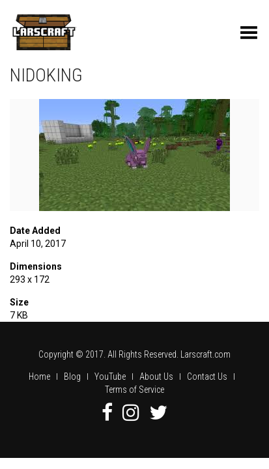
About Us (156, 376)
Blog (72, 376)
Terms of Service (134, 389)
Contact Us (207, 376)
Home (39, 376)
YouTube (110, 376)
